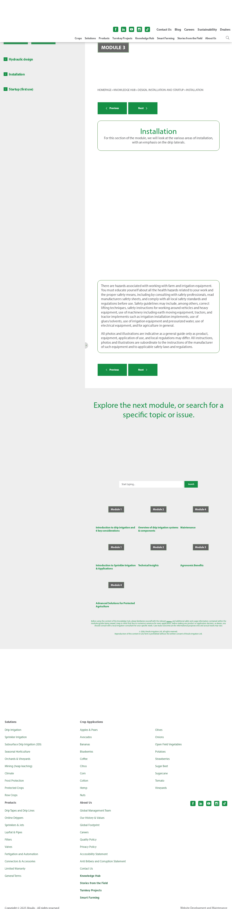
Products (104, 38)
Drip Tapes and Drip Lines (22, 806)
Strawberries (163, 754)
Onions (160, 732)
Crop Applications (92, 717)
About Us (210, 38)
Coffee (84, 754)
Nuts (83, 790)
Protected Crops (16, 783)
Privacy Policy (89, 842)
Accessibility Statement (95, 849)
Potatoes (161, 747)
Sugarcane (162, 768)
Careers (189, 29)
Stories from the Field (189, 38)
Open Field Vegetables (170, 739)
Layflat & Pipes (14, 827)
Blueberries (87, 747)
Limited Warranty (16, 864)
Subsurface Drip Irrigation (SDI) (25, 739)
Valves (9, 842)
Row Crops (12, 790)
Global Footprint (91, 820)
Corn (83, 768)
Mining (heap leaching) (20, 761)
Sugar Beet (162, 761)
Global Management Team (97, 806)
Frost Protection (16, 776)
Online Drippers (15, 813)
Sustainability (207, 29)
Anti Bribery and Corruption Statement (106, 856)
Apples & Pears (90, 725)
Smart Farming (165, 38)
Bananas (86, 739)
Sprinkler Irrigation (17, 732)
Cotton (84, 776)
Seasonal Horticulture (19, 747)
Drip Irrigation (14, 725)
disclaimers (144, 616)
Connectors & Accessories (22, 856)
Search (177, 479)
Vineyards (162, 783)
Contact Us (164, 29)
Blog (178, 29)
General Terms (14, 871)
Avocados (86, 732)
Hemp (84, 783)
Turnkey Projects (122, 38)
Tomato (160, 776)
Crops (78, 38)
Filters (9, 835)
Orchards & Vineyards (19, 754)
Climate (10, 768)
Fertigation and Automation (24, 849)
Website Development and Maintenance (202, 904)
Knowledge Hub (144, 38)
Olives (159, 725)
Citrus (84, 761)
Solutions (90, 38)
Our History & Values (93, 813)
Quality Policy (89, 835)
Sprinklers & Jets (16, 820)
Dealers (225, 29)
